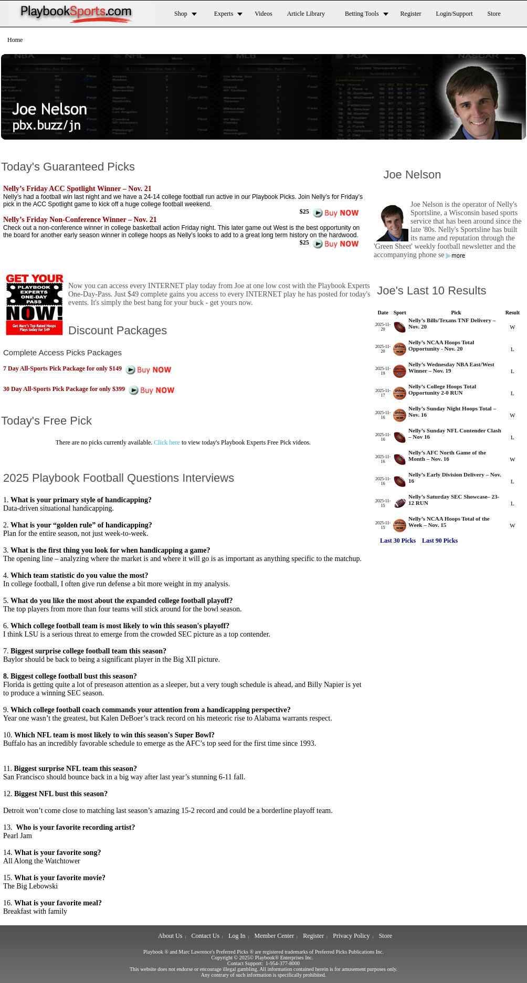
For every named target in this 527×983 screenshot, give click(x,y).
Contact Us (205, 935)
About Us (170, 935)
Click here (167, 442)
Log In (236, 935)
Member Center (274, 935)
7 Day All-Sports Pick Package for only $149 (89, 368)
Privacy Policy (351, 935)
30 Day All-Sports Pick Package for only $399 (91, 389)
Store (385, 935)
